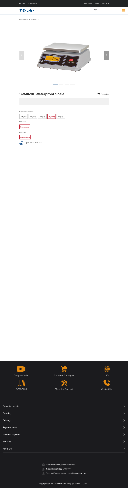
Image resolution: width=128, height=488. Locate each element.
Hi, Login (22, 3)
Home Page (23, 19)
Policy (97, 3)
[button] (106, 55)
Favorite (105, 94)
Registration (33, 3)
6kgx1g (60, 116)
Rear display (24, 127)
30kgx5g (42, 116)
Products (34, 19)
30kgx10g (33, 116)
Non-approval (25, 137)
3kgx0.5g (52, 116)
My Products (95, 10)
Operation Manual (30, 143)
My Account (88, 3)
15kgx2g (23, 116)
